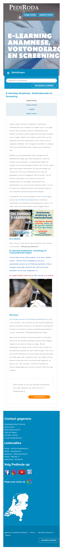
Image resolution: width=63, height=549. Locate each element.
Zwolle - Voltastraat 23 (12, 451)
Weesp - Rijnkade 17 (12, 457)
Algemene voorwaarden (12, 532)
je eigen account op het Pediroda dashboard (28, 319)
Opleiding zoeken (44, 86)
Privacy (32, 532)
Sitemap (8, 535)
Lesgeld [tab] (31, 109)
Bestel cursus (31, 113)
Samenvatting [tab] (32, 100)
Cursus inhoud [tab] (31, 105)
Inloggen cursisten (30, 15)
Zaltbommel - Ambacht (13, 459)
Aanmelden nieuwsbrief (45, 532)
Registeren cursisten (46, 15)
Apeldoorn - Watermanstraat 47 (16, 454)
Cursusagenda (39, 396)
